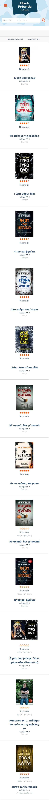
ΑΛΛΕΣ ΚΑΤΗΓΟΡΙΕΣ (15, 39)
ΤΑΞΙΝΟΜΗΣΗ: (32, 39)
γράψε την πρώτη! (24, 536)
